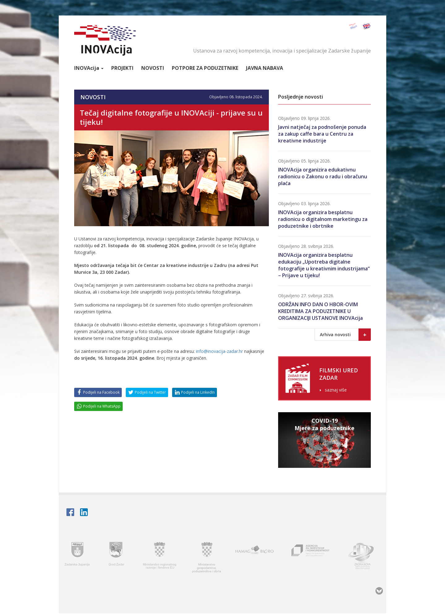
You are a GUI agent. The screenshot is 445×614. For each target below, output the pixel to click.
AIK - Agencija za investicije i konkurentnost (311, 557)
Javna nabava (264, 68)
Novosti (152, 68)
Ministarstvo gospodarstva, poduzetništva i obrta (206, 557)
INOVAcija (105, 40)
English (366, 26)
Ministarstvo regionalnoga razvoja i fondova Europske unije (160, 557)
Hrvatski (352, 26)
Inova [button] (89, 68)
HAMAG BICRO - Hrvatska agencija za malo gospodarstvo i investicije (255, 557)
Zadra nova (363, 557)
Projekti (122, 68)
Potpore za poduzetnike (205, 68)
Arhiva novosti (345, 334)
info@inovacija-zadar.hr (219, 351)
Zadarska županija (77, 557)
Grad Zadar (117, 557)
